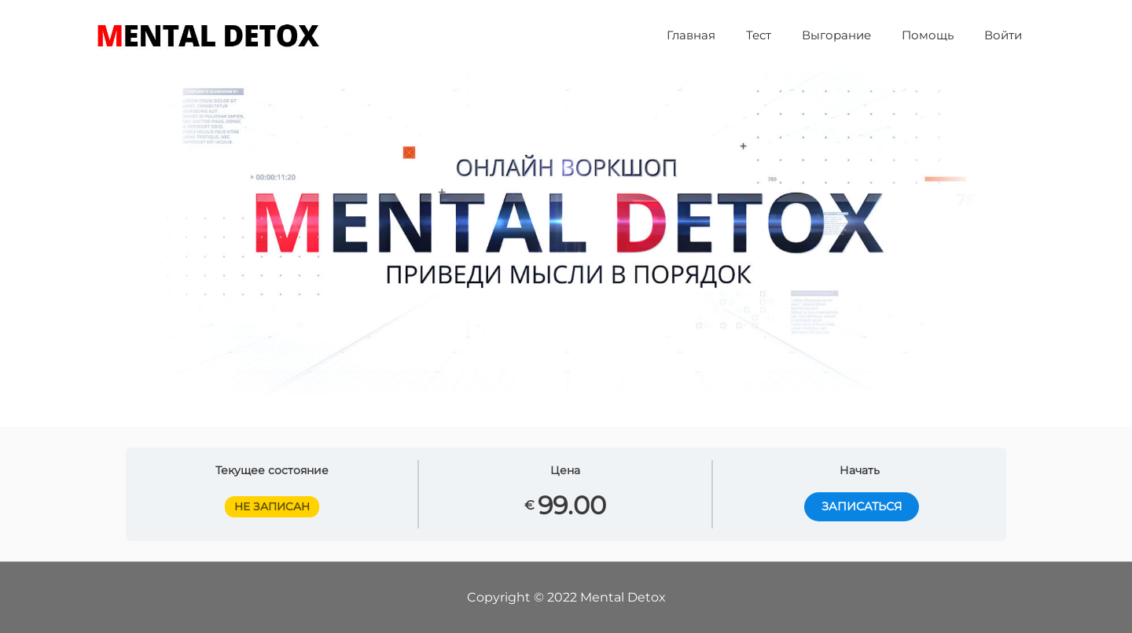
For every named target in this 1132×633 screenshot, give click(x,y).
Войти (1007, 35)
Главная (723, 35)
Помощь (939, 35)
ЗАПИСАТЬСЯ (859, 506)
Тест (783, 35)
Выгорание (854, 35)
